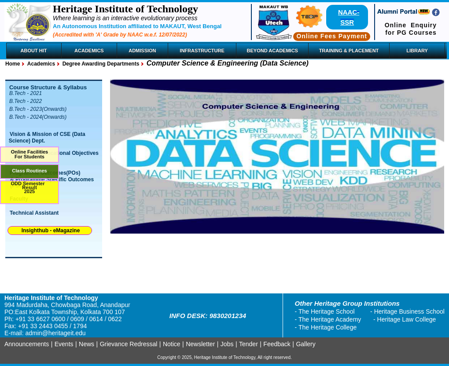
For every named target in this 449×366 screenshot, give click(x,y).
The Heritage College (327, 327)
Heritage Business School (409, 311)
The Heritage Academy (329, 319)
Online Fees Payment (331, 36)
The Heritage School (326, 311)
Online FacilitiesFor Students (29, 154)
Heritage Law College (406, 319)
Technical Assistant (34, 213)
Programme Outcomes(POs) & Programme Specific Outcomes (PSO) (50, 179)
